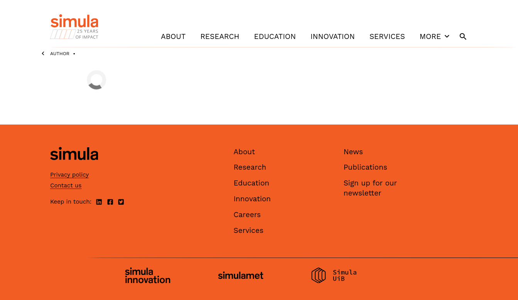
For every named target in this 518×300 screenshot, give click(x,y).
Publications (365, 167)
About (173, 36)
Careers (247, 214)
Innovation (332, 36)
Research (219, 36)
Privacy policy (69, 174)
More (435, 36)
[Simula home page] (74, 166)
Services (387, 36)
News (353, 151)
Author (59, 53)
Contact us (65, 185)
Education (275, 36)
